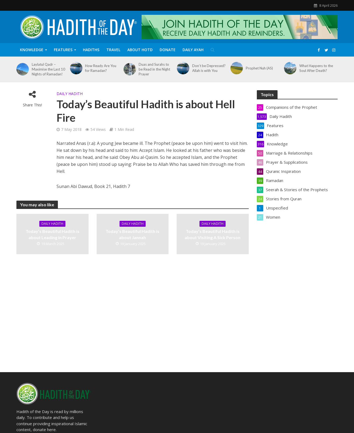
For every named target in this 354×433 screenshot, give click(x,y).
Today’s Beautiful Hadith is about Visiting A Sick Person (212, 234)
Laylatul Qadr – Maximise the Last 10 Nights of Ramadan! (48, 69)
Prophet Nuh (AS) (259, 68)
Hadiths (91, 49)
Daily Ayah (193, 49)
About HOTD (140, 49)
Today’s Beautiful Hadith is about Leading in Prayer (52, 234)
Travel (113, 49)
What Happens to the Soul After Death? (316, 68)
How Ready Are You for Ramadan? (100, 68)
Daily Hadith (70, 93)
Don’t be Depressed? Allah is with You (209, 68)
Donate (168, 49)
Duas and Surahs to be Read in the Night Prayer (154, 69)
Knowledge (31, 49)
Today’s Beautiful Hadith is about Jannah (132, 234)
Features (63, 49)
